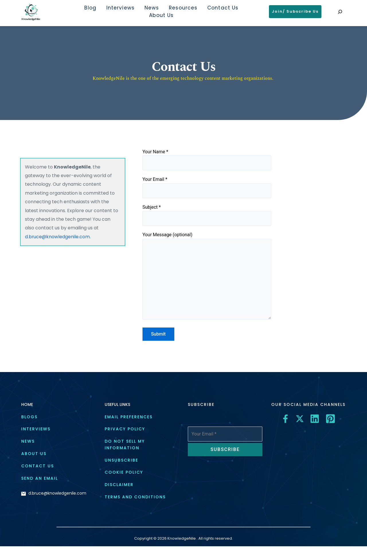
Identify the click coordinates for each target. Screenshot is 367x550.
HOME (27, 408)
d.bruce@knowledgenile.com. (58, 236)
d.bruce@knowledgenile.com (57, 497)
